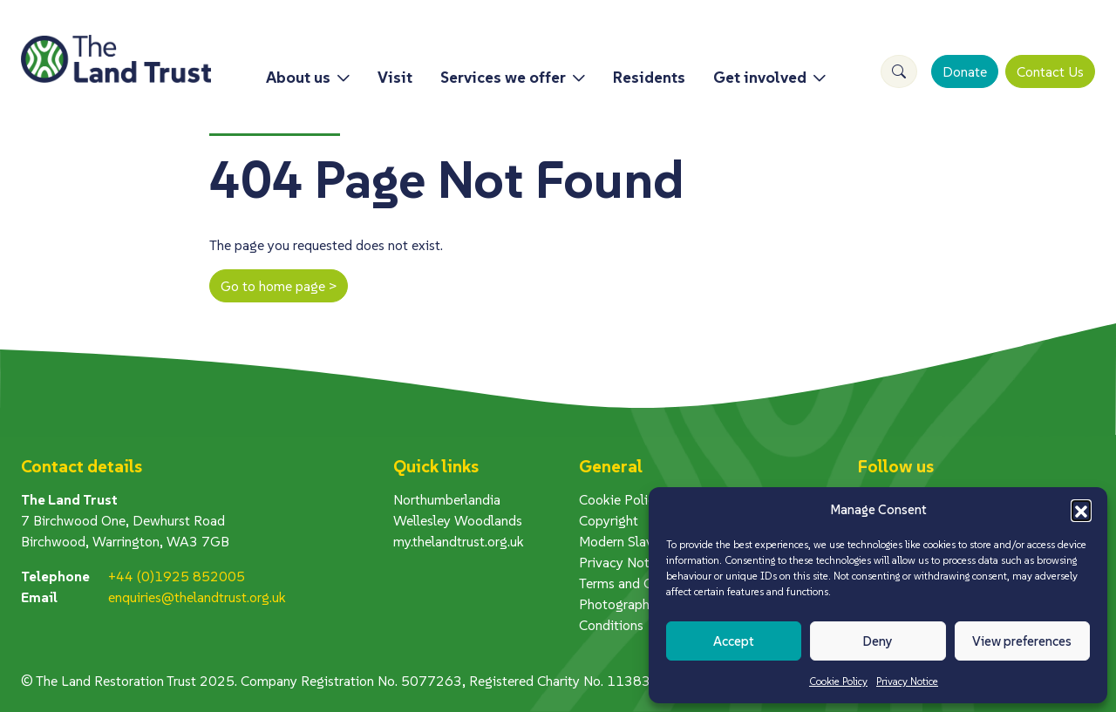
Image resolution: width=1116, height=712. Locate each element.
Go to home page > (279, 286)
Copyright (608, 520)
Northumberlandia (446, 499)
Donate (964, 71)
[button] (1081, 510)
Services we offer (503, 77)
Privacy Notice (907, 681)
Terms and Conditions (643, 583)
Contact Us (1050, 71)
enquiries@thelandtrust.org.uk (197, 597)
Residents (649, 77)
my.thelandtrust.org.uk (458, 541)
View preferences (1022, 641)
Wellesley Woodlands (457, 520)
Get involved (759, 77)
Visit (395, 77)
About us (298, 77)
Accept (733, 641)
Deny (877, 641)
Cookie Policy (838, 681)
